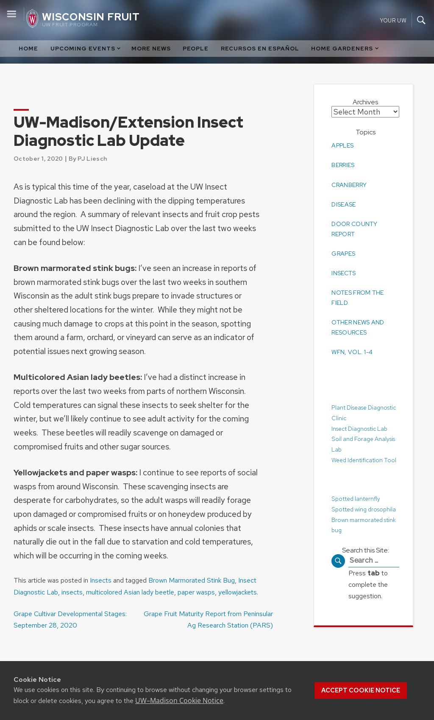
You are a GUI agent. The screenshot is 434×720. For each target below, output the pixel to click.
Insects (100, 580)
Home (28, 48)
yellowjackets (237, 592)
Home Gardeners (345, 48)
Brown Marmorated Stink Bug (191, 580)
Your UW (393, 20)
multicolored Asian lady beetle (130, 592)
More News (151, 48)
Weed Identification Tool (364, 459)
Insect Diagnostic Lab (359, 427)
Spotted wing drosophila (364, 508)
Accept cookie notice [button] (360, 690)
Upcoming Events (86, 48)
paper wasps (196, 592)
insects (72, 592)
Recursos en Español (260, 48)
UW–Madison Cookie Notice (179, 700)
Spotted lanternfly (356, 498)
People (196, 48)
